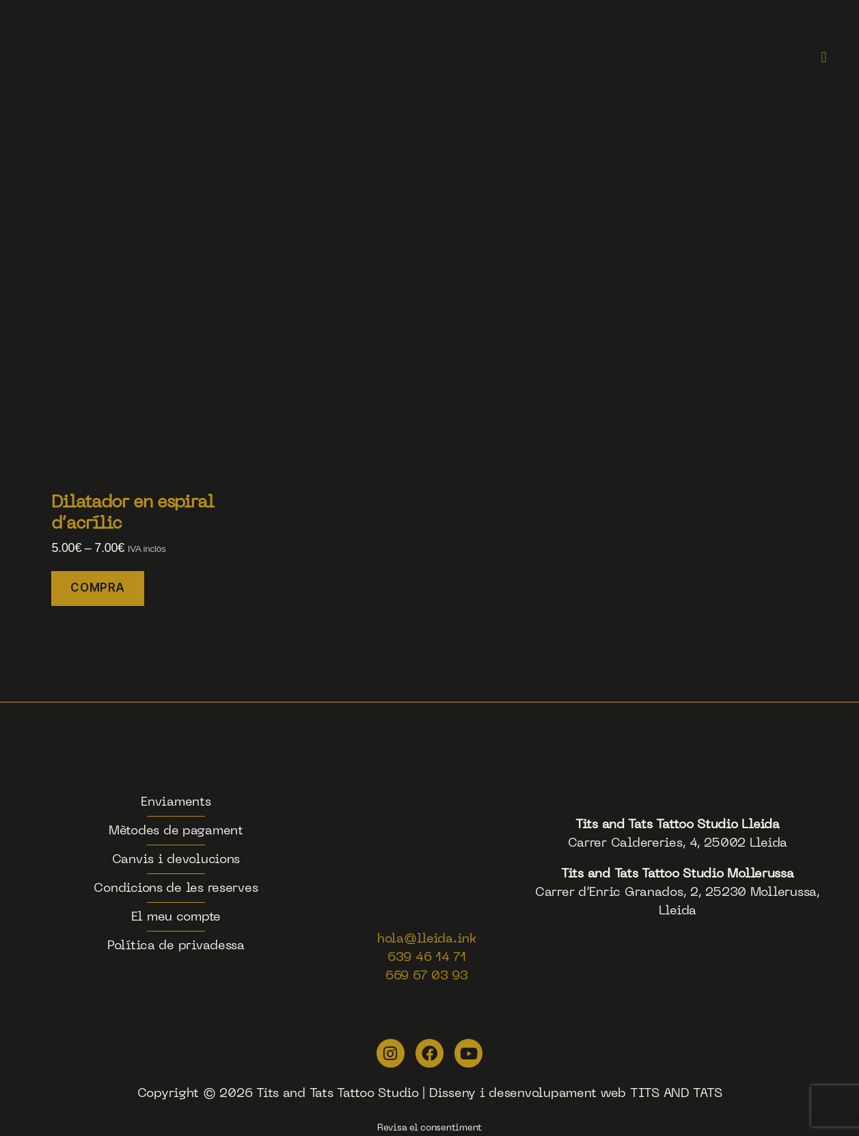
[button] (824, 57)
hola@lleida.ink (426, 939)
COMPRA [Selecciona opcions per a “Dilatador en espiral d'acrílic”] (97, 587)
